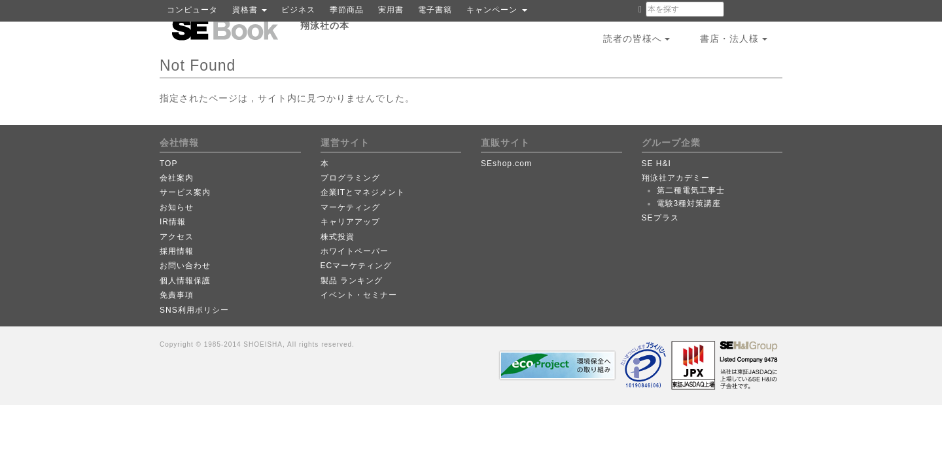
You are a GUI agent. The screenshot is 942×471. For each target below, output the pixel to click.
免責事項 (177, 295)
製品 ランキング (352, 280)
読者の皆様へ (637, 38)
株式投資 (338, 236)
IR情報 (173, 221)
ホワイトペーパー (355, 251)
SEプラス (660, 217)
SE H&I (656, 163)
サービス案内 (185, 192)
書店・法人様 (733, 38)
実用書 (391, 9)
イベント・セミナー (359, 295)
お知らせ (177, 207)
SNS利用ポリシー (194, 310)
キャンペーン (496, 9)
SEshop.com (506, 163)
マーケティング (350, 207)
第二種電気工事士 (691, 190)
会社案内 (177, 178)
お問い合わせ (185, 265)
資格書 (249, 9)
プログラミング (350, 178)
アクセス (177, 236)
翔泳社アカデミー (676, 178)
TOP (168, 163)
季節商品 (347, 9)
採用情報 (177, 251)
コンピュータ (192, 9)
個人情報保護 (185, 280)
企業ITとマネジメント (363, 192)
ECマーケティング (356, 265)
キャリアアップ (350, 221)
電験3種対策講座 (689, 203)
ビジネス (298, 9)
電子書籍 (435, 9)
